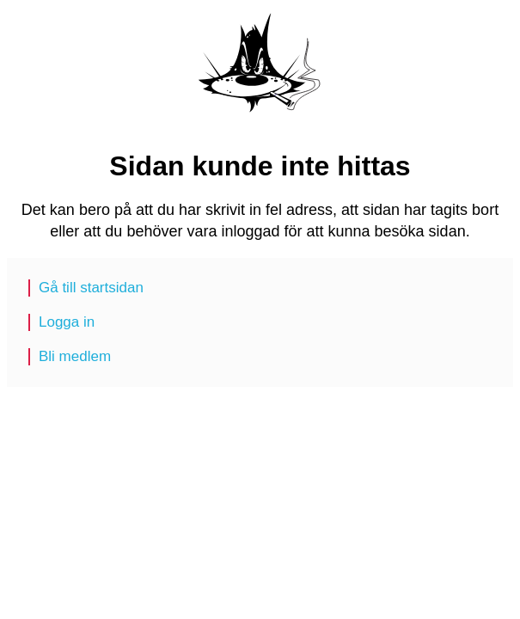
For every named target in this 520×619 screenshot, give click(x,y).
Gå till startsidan (91, 287)
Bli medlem (75, 356)
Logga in (67, 322)
